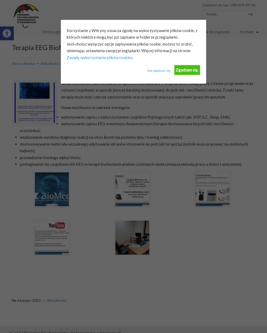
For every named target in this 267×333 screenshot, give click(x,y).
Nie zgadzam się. (159, 71)
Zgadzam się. (187, 70)
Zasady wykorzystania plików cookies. (100, 57)
